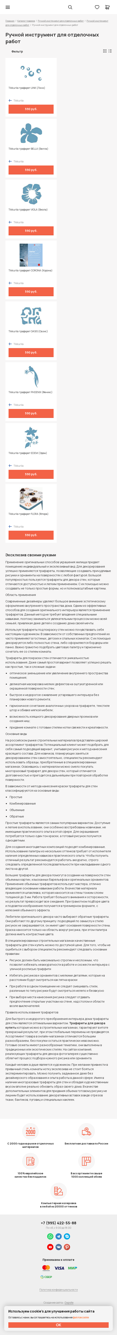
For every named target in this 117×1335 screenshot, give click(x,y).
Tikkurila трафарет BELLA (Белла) (28, 148)
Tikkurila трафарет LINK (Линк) (27, 88)
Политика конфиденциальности (58, 1289)
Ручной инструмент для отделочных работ (61, 20)
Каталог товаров (26, 20)
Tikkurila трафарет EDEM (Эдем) (28, 453)
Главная (9, 20)
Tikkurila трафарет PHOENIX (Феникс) (31, 392)
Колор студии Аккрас (18, 7)
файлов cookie (81, 1317)
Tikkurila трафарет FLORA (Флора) (29, 514)
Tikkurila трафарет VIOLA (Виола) (28, 209)
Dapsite (69, 1302)
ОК (58, 1324)
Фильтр (17, 51)
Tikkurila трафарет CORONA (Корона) (31, 270)
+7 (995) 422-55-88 (58, 1222)
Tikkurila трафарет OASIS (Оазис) (28, 331)
